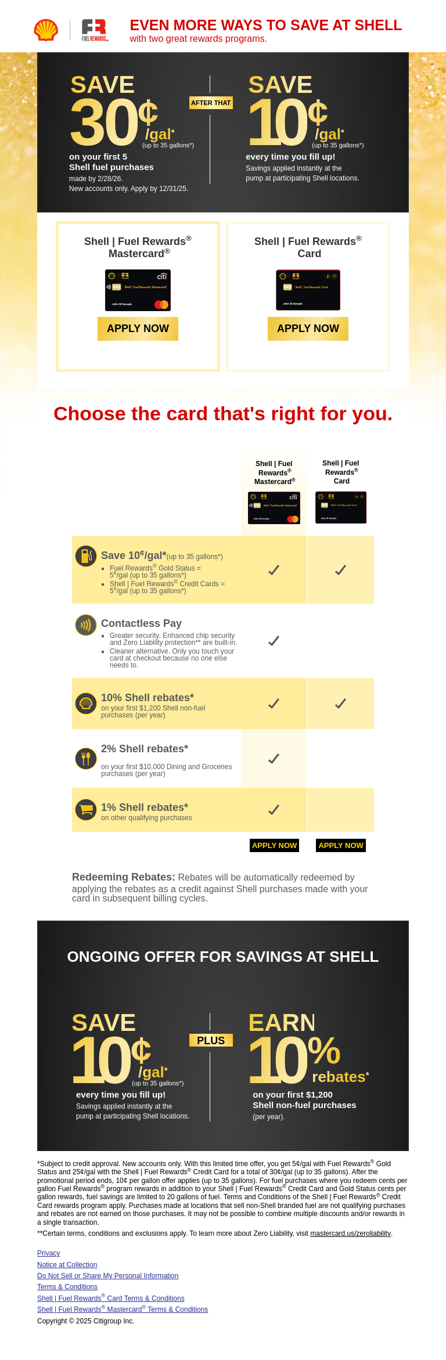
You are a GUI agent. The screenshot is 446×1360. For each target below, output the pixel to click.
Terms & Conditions (67, 1287)
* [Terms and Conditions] (190, 145)
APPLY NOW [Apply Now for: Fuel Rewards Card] (308, 328)
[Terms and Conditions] (173, 135)
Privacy (48, 1253)
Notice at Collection (67, 1265)
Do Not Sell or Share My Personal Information (107, 1276)
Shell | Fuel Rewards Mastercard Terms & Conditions (122, 1309)
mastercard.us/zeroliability (350, 1233)
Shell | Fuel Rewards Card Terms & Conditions (111, 1298)
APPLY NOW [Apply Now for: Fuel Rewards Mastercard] (138, 328)
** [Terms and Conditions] (197, 642)
